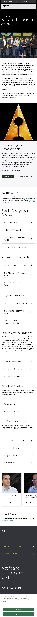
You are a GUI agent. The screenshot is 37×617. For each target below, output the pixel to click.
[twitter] (16, 588)
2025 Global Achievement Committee (26, 176)
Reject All (18, 609)
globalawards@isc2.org (8, 520)
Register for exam (8, 1)
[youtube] (20, 588)
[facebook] (8, 588)
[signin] (16, 1)
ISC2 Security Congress (18, 73)
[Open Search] (30, 6)
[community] (4, 588)
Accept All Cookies (18, 614)
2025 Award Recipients (8, 176)
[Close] (34, 597)
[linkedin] (12, 588)
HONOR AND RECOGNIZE (6, 16)
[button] (31, 1)
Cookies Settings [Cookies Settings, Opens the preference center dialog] (18, 604)
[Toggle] (18, 222)
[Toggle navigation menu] (33, 6)
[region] (18, 605)
